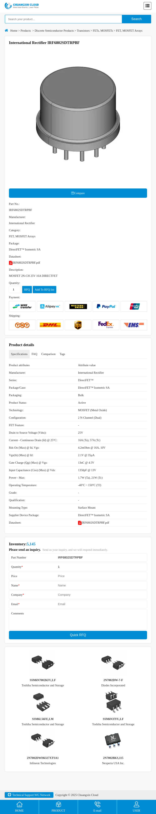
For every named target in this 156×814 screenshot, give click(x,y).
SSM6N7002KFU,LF (43, 680)
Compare (78, 193)
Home (13, 30)
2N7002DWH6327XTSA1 (43, 757)
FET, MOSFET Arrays (129, 30)
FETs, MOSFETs (103, 30)
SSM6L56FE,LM (43, 719)
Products (26, 30)
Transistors (83, 30)
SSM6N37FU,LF (113, 719)
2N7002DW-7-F (113, 680)
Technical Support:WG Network (29, 795)
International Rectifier (22, 223)
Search (136, 19)
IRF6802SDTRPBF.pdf (24, 262)
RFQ (27, 289)
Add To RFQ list (44, 289)
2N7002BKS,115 (113, 757)
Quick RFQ (78, 635)
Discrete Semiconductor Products (54, 30)
